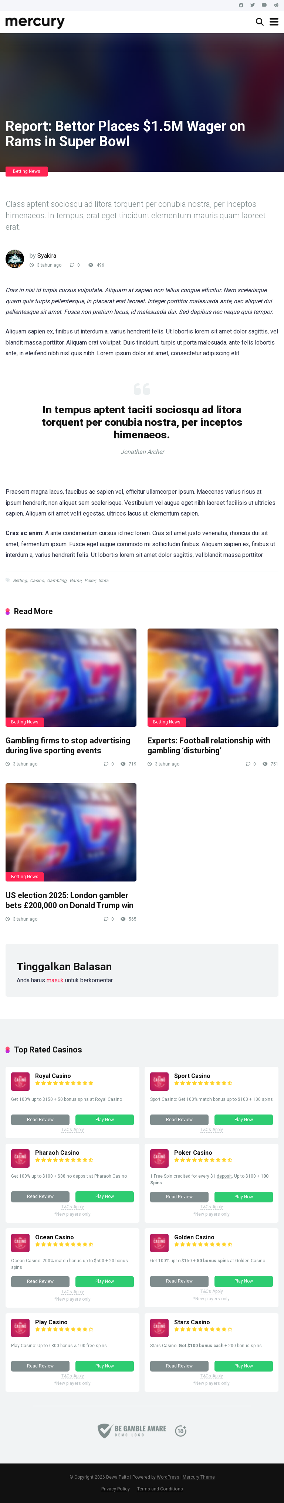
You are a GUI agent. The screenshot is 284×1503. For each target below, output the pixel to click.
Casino (37, 580)
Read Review (40, 1119)
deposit (224, 1176)
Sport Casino (192, 1075)
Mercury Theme (199, 1477)
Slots (103, 580)
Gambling (57, 580)
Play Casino (51, 1322)
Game (75, 580)
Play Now (104, 1119)
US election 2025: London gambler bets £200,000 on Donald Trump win (69, 900)
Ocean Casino (54, 1237)
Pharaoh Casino (57, 1152)
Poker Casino (193, 1152)
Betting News (26, 171)
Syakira (46, 255)
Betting (20, 580)
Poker (89, 580)
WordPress (168, 1477)
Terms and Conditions (160, 1489)
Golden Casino (194, 1237)
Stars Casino (192, 1322)
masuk (55, 980)
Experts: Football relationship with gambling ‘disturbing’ (209, 745)
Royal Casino (53, 1075)
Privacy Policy (115, 1489)
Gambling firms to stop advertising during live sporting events (68, 745)
